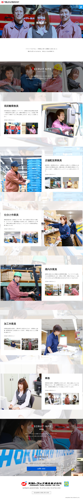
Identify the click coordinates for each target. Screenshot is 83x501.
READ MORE (41, 84)
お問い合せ (41, 469)
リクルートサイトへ (9, 120)
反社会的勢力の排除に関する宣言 (41, 492)
